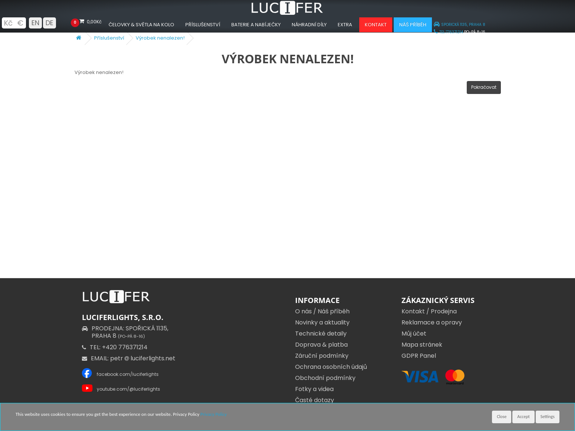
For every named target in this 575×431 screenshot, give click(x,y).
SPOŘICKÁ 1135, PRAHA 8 (459, 24)
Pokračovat (483, 87)
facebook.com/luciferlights (128, 374)
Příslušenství (202, 24)
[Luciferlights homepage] (288, 13)
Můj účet (413, 333)
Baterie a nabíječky (256, 24)
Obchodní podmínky (325, 378)
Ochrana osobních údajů (331, 367)
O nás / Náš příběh (322, 311)
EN (35, 22)
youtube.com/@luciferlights (128, 389)
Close (501, 416)
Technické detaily (321, 333)
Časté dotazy (314, 400)
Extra (345, 24)
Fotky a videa (314, 389)
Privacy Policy (214, 414)
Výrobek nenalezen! (160, 37)
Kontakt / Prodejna (429, 311)
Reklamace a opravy (431, 322)
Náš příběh (412, 24)
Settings (548, 416)
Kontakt (376, 24)
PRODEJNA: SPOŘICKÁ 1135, (125, 332)
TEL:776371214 (448, 32)
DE (49, 22)
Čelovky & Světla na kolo (141, 24)
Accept (523, 416)
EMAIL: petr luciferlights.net (128, 358)
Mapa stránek (421, 344)
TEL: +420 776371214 (115, 347)
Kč (8, 23)
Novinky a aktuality (322, 322)
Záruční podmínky (321, 355)
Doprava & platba (321, 344)
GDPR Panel (418, 355)
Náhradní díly (309, 24)
